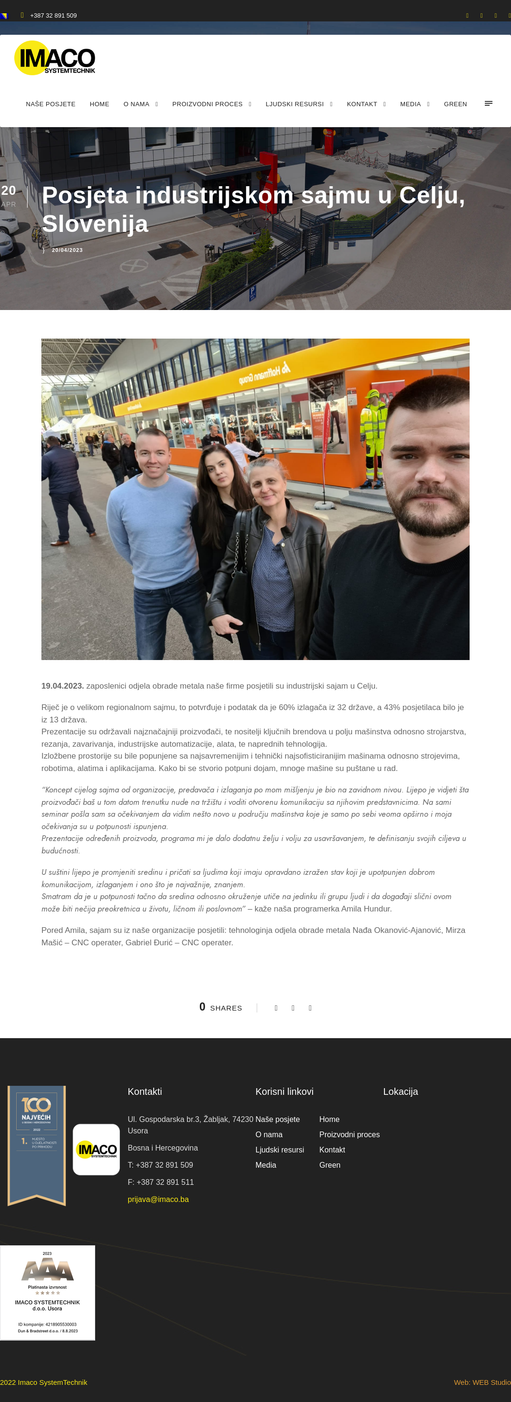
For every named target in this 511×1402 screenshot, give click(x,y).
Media (410, 104)
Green (455, 104)
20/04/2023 (67, 250)
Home (99, 104)
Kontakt (362, 104)
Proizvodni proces (207, 104)
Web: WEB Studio (482, 1382)
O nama (136, 104)
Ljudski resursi (295, 104)
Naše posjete (51, 104)
